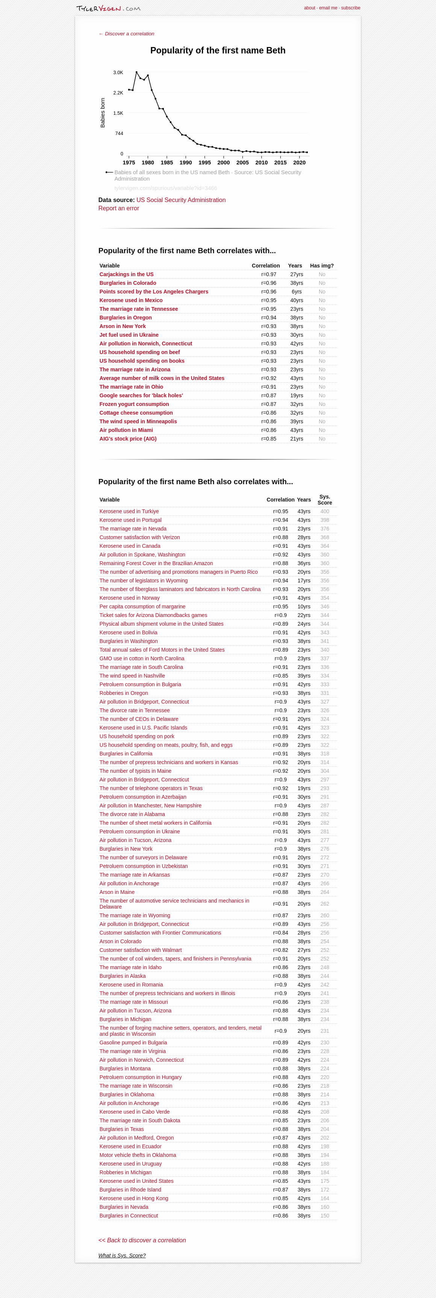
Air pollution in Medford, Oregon (137, 1138)
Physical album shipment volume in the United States (162, 624)
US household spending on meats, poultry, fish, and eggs (166, 745)
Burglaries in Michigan (125, 1019)
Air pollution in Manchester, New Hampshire (151, 806)
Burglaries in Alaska (123, 976)
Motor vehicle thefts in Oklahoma (138, 1155)
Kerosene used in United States (137, 1181)
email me (328, 8)
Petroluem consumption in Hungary (141, 1077)
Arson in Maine (117, 892)
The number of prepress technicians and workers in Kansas (169, 762)
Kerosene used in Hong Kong (134, 1198)
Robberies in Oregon (124, 693)
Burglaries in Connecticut (129, 1216)
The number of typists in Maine (135, 771)
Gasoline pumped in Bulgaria (133, 1043)
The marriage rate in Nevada (133, 529)
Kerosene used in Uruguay (131, 1164)
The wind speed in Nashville (132, 676)
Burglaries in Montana (125, 1068)
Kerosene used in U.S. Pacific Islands (143, 728)
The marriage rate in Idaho (131, 967)
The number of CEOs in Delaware (139, 719)
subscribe (350, 8)
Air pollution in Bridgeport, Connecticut (144, 702)
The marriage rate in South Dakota (140, 1120)
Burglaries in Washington (129, 641)
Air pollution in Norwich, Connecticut (142, 1060)
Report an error (118, 208)
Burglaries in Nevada (124, 1207)
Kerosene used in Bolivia (128, 632)
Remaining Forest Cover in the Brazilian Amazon (156, 563)
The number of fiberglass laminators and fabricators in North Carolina (180, 589)
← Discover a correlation (126, 33)
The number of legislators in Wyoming (144, 581)
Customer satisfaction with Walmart (141, 950)
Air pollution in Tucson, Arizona (135, 840)
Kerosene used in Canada (130, 546)
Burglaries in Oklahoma (127, 1094)
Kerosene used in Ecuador (131, 1146)
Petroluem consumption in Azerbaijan (143, 797)
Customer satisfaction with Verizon (140, 537)
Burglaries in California (126, 754)
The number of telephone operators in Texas (151, 788)
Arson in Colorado (121, 941)
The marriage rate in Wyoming (135, 915)
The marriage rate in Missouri (134, 1002)
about (309, 8)
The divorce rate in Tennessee (135, 710)
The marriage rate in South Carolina (141, 667)
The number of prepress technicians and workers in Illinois (167, 993)
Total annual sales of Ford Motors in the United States (162, 650)
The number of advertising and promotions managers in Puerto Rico (179, 572)
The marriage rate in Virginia (133, 1051)
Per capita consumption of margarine (143, 606)
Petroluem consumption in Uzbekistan (144, 866)
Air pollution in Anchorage (129, 883)
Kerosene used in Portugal (131, 520)
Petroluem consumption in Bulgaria (140, 684)
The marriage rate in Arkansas (135, 875)
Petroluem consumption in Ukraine (140, 831)
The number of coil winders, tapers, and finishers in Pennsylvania (175, 959)
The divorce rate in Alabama (132, 814)
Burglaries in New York (126, 849)
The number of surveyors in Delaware (143, 857)
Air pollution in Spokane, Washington (142, 555)
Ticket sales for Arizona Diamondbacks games (153, 615)
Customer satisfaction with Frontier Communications (160, 933)
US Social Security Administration (181, 200)
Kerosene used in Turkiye (129, 511)
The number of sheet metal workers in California (156, 823)
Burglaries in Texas (122, 1129)
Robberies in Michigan (126, 1172)
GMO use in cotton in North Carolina (142, 658)
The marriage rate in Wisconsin (136, 1086)
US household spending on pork (137, 736)
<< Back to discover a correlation (142, 1240)
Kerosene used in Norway (130, 598)
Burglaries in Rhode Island (130, 1190)
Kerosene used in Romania (131, 985)
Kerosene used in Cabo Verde (135, 1112)
